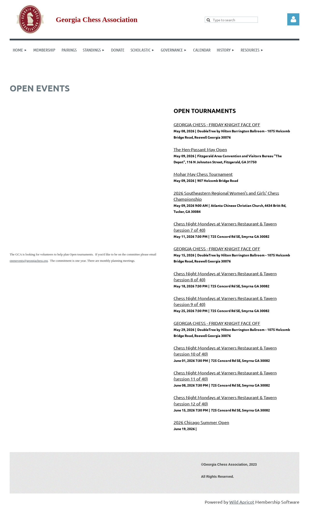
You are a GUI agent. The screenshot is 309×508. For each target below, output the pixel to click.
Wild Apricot (241, 501)
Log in (293, 19)
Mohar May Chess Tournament (203, 174)
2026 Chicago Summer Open (201, 422)
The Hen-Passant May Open (200, 149)
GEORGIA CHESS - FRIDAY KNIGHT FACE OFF (217, 124)
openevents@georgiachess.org (29, 260)
